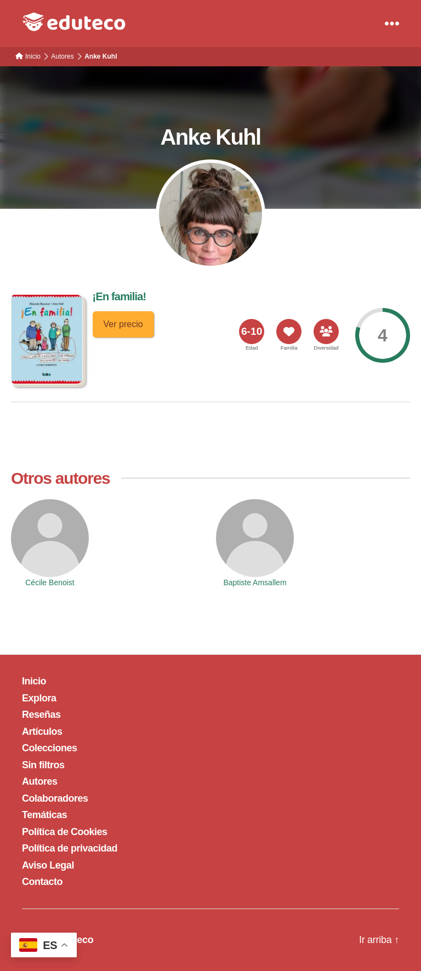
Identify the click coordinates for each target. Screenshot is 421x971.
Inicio (34, 681)
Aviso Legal (48, 865)
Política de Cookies (64, 831)
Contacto (42, 881)
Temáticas (44, 814)
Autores (40, 781)
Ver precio (123, 324)
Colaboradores (55, 798)
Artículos (42, 731)
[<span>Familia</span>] (288, 331)
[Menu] (392, 23)
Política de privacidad (69, 848)
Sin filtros (43, 764)
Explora (39, 698)
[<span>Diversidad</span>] (326, 331)
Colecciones (49, 747)
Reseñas (41, 714)
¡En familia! (119, 296)
